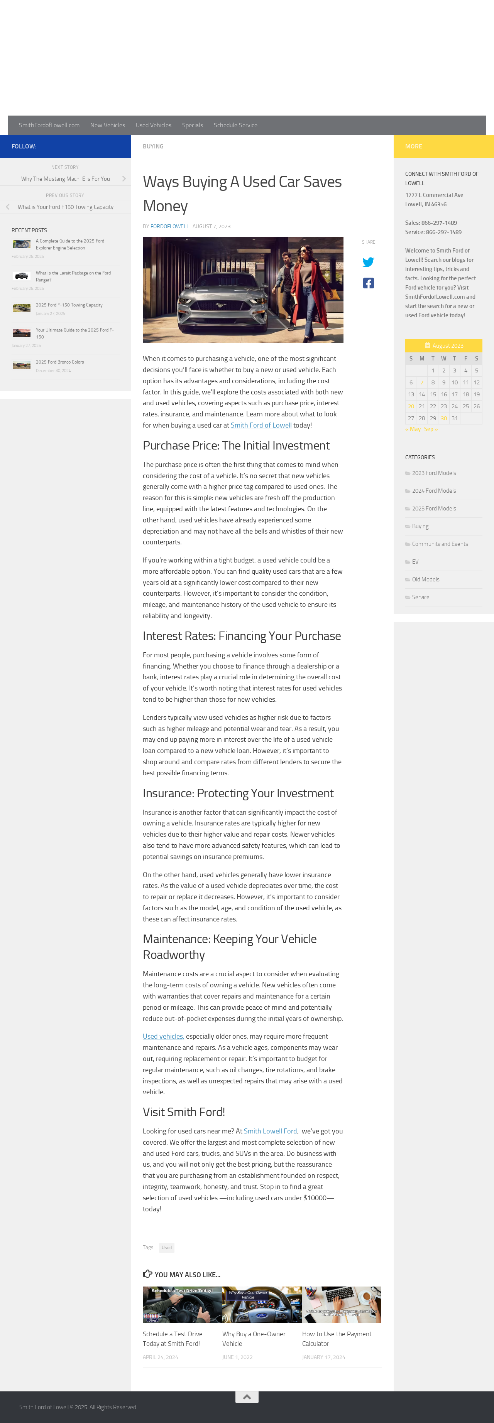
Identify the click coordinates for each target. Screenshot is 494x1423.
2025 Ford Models (434, 508)
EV (415, 561)
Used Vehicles (153, 125)
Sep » (431, 429)
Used (167, 1247)
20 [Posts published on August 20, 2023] (411, 406)
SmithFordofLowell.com (49, 125)
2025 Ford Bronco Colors (60, 362)
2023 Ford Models (434, 473)
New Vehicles (107, 125)
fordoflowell (170, 226)
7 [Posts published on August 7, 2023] (421, 382)
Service (421, 597)
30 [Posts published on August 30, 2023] (444, 418)
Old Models (426, 579)
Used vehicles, (163, 1036)
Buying (153, 146)
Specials (192, 125)
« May (413, 429)
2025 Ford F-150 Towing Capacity (69, 305)
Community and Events (440, 544)
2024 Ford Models (434, 490)
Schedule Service (235, 125)
